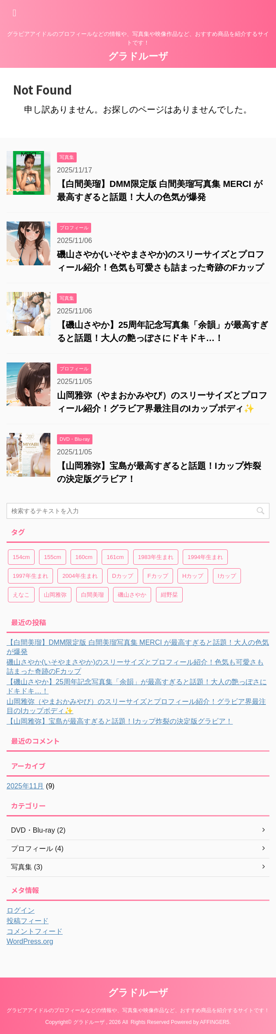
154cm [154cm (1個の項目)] (21, 557)
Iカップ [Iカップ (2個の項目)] (227, 576)
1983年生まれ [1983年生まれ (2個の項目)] (155, 557)
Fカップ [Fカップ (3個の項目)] (158, 576)
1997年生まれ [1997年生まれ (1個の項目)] (30, 576)
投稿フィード (28, 921)
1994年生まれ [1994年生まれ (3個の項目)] (205, 557)
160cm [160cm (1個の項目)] (83, 557)
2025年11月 (25, 786)
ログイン (21, 910)
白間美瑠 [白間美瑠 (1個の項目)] (92, 594)
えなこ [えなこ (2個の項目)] (21, 594)
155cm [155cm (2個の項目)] (52, 557)
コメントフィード (35, 931)
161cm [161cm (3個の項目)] (115, 557)
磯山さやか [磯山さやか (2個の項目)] (132, 594)
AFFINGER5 (214, 1022)
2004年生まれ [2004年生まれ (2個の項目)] (80, 576)
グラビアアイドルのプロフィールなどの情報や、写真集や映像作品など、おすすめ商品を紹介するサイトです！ (138, 1010)
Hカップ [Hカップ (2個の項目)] (192, 576)
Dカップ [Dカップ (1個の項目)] (122, 576)
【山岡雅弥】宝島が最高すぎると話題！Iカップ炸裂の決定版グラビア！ (120, 721)
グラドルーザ (138, 56)
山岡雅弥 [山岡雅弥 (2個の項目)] (55, 594)
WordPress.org (30, 941)
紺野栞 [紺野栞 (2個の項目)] (169, 594)
